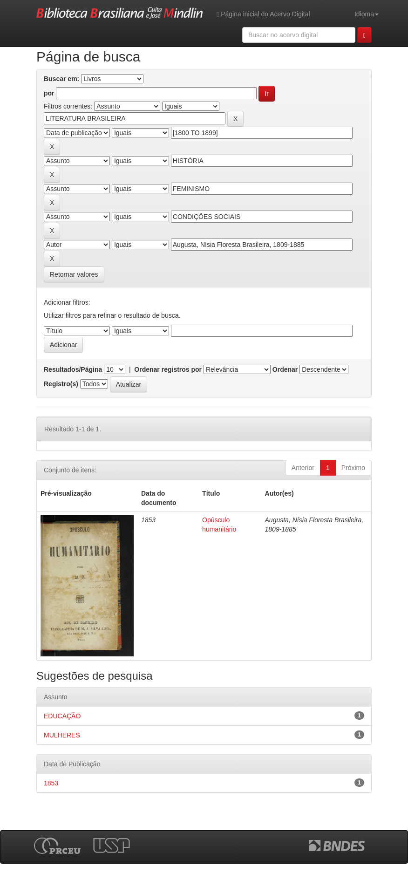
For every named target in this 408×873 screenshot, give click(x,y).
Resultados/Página (73, 369)
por (49, 93)
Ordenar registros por (168, 369)
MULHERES (62, 735)
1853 (51, 783)
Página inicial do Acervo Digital (263, 14)
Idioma (366, 14)
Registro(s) (61, 384)
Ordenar (285, 369)
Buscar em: (61, 78)
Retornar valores (74, 274)
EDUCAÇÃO (62, 716)
